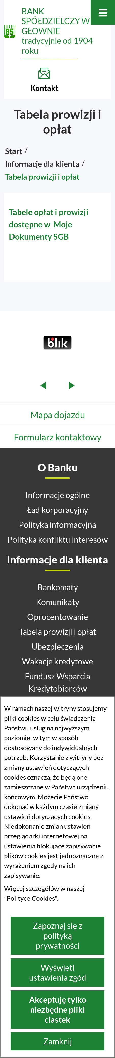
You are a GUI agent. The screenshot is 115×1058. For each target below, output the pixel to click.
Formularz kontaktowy (58, 436)
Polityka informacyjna (57, 525)
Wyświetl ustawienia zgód (57, 973)
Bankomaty (57, 587)
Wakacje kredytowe (57, 661)
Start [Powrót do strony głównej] (13, 151)
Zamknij (57, 1041)
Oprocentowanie (57, 617)
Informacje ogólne (57, 495)
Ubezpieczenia (58, 646)
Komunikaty (57, 602)
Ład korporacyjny (57, 510)
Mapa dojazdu (57, 414)
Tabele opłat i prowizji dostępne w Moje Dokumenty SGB (48, 224)
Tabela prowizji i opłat (57, 632)
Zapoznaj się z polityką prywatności (57, 936)
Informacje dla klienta (42, 163)
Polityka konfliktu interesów (57, 539)
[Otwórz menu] (103, 12)
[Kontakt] (44, 79)
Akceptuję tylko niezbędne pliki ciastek (57, 1009)
